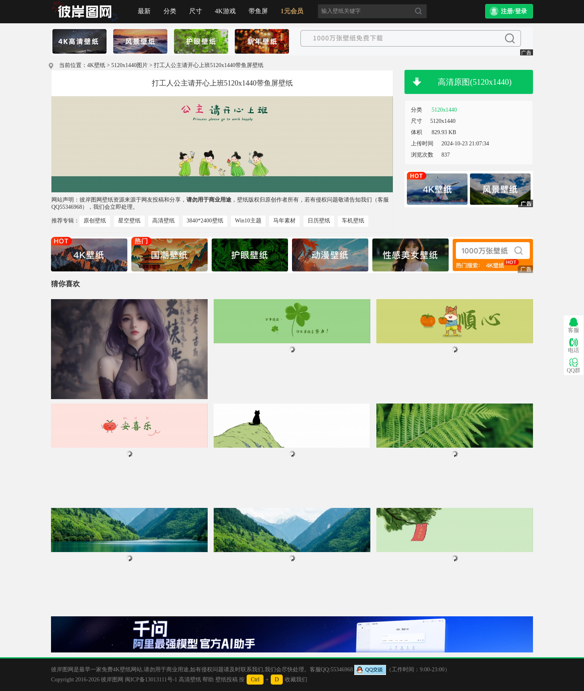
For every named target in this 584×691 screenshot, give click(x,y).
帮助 (208, 680)
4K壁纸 (96, 65)
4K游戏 (225, 11)
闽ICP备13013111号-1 (151, 680)
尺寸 (195, 11)
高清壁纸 (163, 221)
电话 (574, 345)
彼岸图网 (112, 680)
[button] (509, 11)
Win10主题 (248, 221)
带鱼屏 (258, 11)
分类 (169, 11)
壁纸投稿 (226, 680)
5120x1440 (444, 110)
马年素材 (284, 221)
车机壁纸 (353, 221)
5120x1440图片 (129, 65)
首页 (85, 11)
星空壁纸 (129, 221)
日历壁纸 (319, 221)
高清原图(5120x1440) (474, 81)
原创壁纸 (95, 221)
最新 (144, 11)
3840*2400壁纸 (205, 221)
